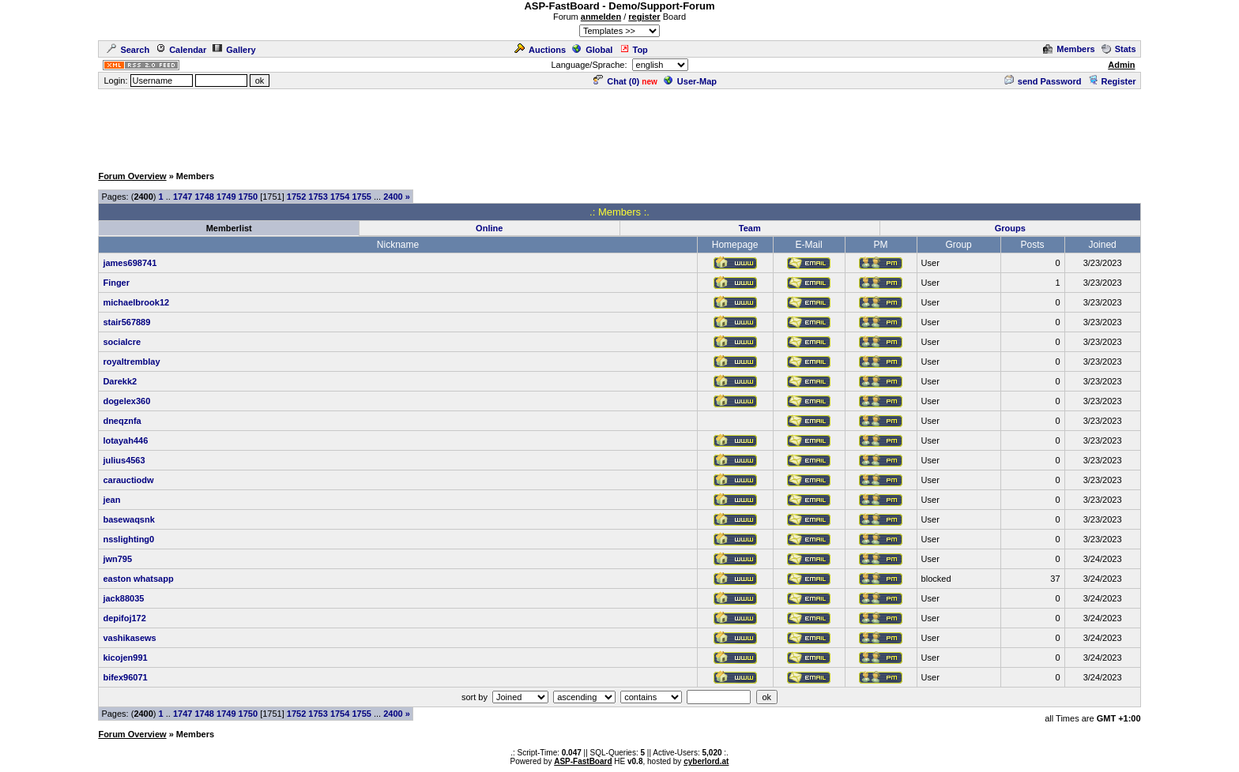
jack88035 (123, 598)
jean (111, 499)
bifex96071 (125, 677)
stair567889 (126, 322)
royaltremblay (131, 361)
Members (1068, 49)
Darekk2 (120, 381)
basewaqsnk (128, 519)
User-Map (690, 81)
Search (128, 49)
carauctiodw (128, 480)
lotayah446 (125, 440)
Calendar (181, 49)
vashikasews (129, 638)
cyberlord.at (706, 761)
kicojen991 (125, 657)
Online (489, 228)
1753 (317, 196)
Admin (1121, 64)
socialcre (122, 342)
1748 (204, 196)
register (644, 16)
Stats (1119, 49)
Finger (116, 282)
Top (634, 49)
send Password (1043, 81)
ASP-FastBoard (583, 761)
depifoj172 (124, 618)
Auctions (540, 49)
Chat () (616, 81)
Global (592, 49)
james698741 (129, 263)
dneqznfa (122, 420)
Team (750, 228)
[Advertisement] (619, 126)
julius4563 (124, 460)
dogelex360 (126, 401)
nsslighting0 (128, 539)
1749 (226, 196)
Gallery (234, 49)
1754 (339, 196)
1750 (248, 196)
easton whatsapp (138, 578)
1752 (296, 196)
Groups (1010, 228)
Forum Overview (132, 176)
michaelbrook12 (136, 302)
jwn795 (117, 559)
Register (1112, 81)
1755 (361, 196)
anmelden (601, 16)
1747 (182, 196)
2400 (392, 196)
